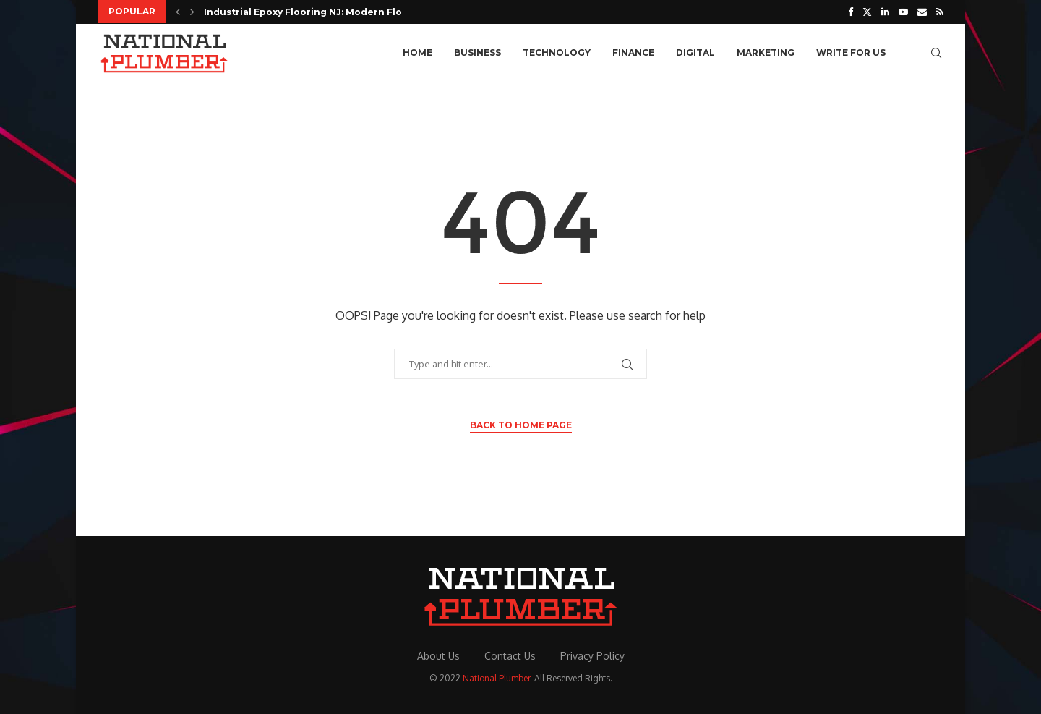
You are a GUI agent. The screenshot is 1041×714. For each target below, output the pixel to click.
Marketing (765, 52)
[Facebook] (850, 11)
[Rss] (939, 11)
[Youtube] (903, 11)
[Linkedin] (885, 11)
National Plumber (496, 678)
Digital (695, 52)
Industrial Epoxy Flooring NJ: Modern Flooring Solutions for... (353, 12)
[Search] (936, 53)
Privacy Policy (592, 656)
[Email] (922, 11)
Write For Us (851, 52)
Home (417, 52)
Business (477, 52)
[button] (178, 11)
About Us (438, 656)
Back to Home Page (521, 425)
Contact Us (510, 656)
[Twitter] (867, 11)
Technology (557, 52)
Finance (633, 52)
